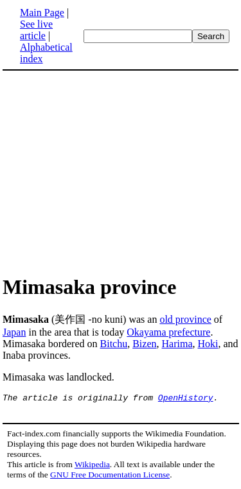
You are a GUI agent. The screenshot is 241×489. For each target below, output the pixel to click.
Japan (14, 332)
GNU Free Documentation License (110, 476)
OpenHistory (185, 399)
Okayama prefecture (168, 332)
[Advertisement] (111, 172)
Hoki (208, 343)
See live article (36, 30)
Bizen (144, 343)
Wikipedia (92, 466)
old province (185, 319)
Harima (177, 343)
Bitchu (114, 343)
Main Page (42, 12)
